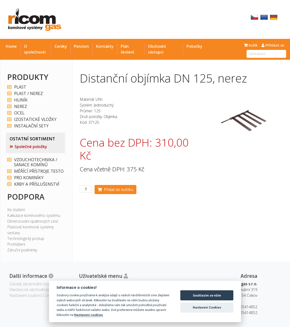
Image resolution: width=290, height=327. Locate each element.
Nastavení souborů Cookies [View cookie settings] (33, 295)
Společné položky (31, 146)
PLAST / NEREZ (28, 93)
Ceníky (60, 46)
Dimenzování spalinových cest (32, 221)
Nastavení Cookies (207, 307)
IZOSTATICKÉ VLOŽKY (35, 119)
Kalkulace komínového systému (33, 215)
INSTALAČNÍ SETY (31, 125)
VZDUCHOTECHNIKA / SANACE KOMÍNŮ (35, 162)
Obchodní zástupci (157, 49)
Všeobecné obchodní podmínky (35, 289)
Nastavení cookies (88, 315)
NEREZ (20, 106)
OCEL (19, 112)
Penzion (81, 46)
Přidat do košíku (115, 189)
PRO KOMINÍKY (28, 177)
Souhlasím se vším (207, 295)
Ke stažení (16, 209)
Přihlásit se (272, 45)
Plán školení (127, 49)
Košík (251, 45)
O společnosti (35, 49)
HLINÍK (20, 99)
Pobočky (194, 46)
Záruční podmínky (22, 250)
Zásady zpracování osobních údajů (39, 283)
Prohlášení (16, 244)
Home (11, 46)
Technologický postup (25, 238)
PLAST (20, 86)
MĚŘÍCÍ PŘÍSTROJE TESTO (38, 171)
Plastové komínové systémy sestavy (30, 229)
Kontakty (105, 46)
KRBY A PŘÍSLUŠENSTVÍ (36, 184)
